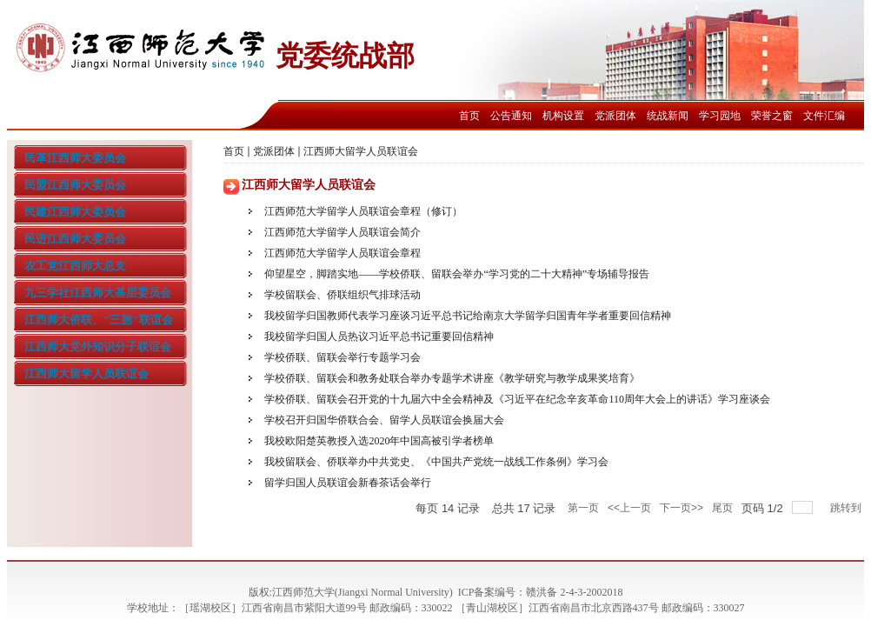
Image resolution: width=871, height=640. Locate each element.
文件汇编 (824, 116)
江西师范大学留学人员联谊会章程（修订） (363, 211)
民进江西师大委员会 (75, 238)
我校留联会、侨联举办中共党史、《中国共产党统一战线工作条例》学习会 (436, 462)
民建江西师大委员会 (75, 211)
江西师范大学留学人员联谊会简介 (342, 232)
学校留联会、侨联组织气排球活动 (342, 295)
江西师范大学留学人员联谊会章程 (342, 253)
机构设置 (563, 116)
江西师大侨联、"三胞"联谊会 (98, 319)
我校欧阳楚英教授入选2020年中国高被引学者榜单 (379, 441)
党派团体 (615, 116)
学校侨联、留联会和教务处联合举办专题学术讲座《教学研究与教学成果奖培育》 (452, 378)
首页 (469, 116)
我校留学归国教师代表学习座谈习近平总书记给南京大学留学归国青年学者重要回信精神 (467, 316)
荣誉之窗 (772, 116)
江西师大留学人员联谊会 (86, 373)
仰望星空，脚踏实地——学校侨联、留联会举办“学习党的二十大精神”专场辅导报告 (456, 274)
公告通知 (511, 116)
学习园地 (720, 116)
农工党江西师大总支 (75, 265)
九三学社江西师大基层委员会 (97, 292)
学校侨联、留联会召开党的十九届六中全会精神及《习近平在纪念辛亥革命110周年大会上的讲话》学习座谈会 (517, 399)
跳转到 (847, 508)
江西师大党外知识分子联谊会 (97, 346)
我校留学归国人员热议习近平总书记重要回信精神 (379, 336)
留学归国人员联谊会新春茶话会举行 (347, 483)
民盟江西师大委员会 (75, 184)
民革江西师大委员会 (75, 157)
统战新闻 (667, 116)
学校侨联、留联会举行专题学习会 (342, 357)
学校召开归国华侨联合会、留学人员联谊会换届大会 (384, 420)
